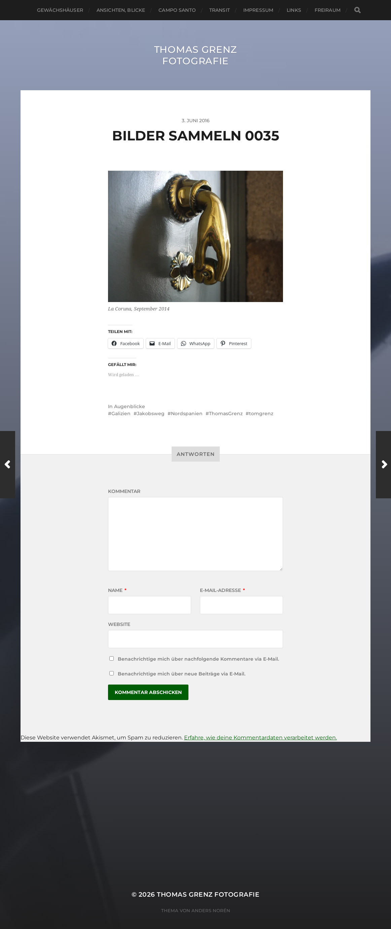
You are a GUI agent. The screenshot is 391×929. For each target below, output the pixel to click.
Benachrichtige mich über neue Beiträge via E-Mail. (181, 674)
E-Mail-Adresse (222, 590)
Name (117, 590)
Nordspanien (187, 413)
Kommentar (124, 491)
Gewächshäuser (60, 10)
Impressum (258, 10)
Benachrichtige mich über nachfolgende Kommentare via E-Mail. (198, 659)
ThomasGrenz (226, 413)
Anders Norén (210, 910)
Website (119, 624)
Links (294, 10)
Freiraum (328, 10)
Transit (219, 10)
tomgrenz (261, 413)
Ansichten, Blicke (121, 10)
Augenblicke (129, 406)
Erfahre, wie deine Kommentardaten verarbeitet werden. (260, 737)
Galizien (121, 413)
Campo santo (177, 10)
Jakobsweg (151, 413)
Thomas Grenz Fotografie (195, 55)
